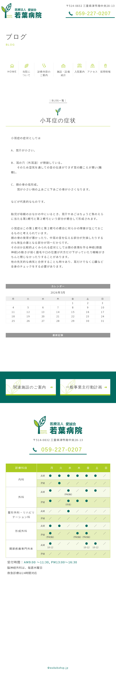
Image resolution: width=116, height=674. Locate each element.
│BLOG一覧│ (58, 100)
